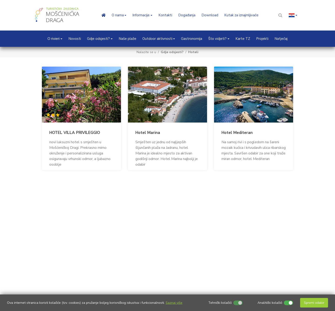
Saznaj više (174, 303)
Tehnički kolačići (220, 303)
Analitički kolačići (270, 303)
